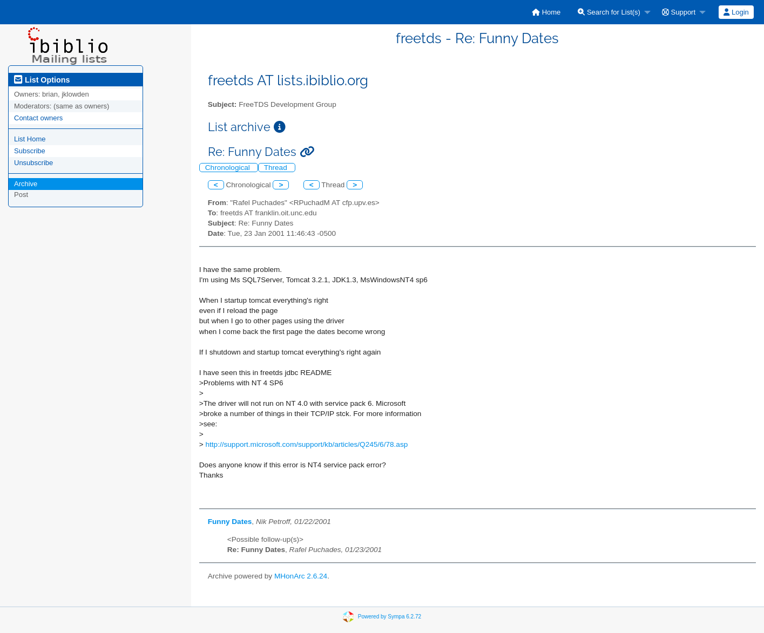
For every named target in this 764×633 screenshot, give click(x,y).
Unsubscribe (33, 163)
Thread (276, 168)
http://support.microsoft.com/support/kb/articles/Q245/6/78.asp (306, 444)
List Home (30, 139)
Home (546, 12)
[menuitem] (546, 12)
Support (678, 12)
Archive (25, 184)
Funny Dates (230, 522)
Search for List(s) (609, 12)
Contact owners (38, 118)
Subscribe (29, 151)
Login (736, 12)
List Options (42, 80)
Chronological (228, 168)
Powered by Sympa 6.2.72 (389, 617)
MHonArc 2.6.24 (300, 576)
